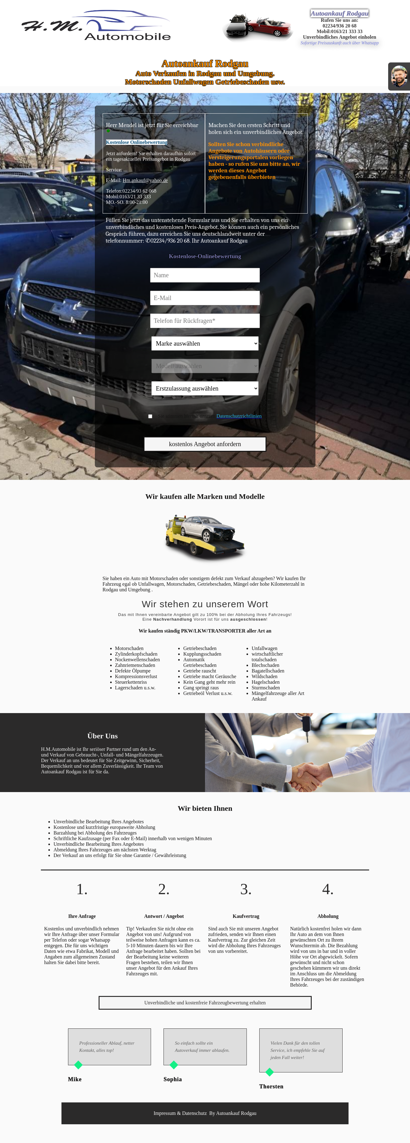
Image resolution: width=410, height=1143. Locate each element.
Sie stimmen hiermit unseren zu (212, 416)
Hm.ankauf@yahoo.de (145, 180)
